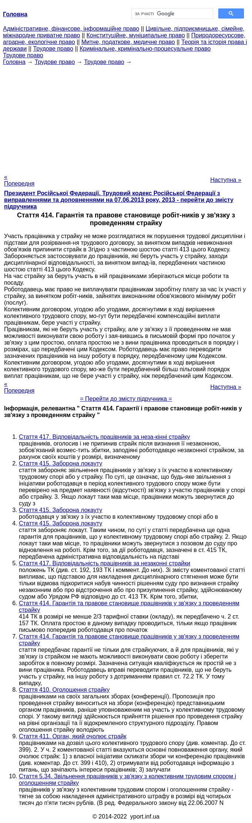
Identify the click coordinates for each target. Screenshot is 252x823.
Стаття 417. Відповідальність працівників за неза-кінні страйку (104, 437)
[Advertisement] (126, 117)
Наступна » (225, 180)
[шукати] (171, 13)
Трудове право (53, 48)
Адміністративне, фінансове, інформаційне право (71, 29)
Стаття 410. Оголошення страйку (64, 690)
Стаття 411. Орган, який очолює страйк (72, 736)
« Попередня (19, 180)
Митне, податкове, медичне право (128, 42)
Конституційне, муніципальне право (136, 35)
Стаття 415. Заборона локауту (60, 463)
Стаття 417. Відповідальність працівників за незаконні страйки (104, 563)
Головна (14, 62)
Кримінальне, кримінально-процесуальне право (145, 48)
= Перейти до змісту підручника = (126, 399)
